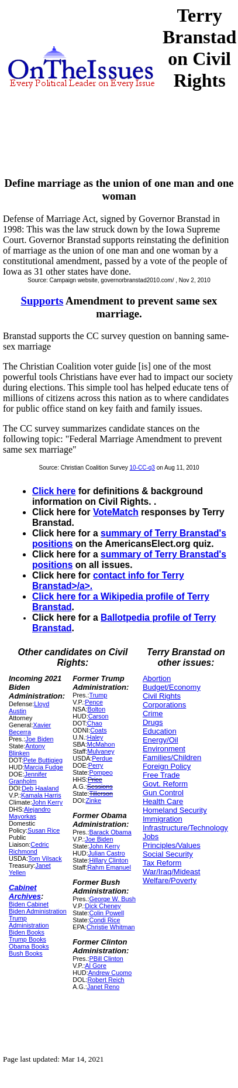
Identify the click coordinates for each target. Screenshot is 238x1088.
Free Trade (161, 775)
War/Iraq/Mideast (172, 871)
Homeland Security (175, 810)
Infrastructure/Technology (185, 827)
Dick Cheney (102, 905)
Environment (164, 748)
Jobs (150, 836)
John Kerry (47, 802)
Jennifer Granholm (28, 778)
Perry (96, 765)
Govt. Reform (165, 783)
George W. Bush (112, 898)
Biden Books (26, 932)
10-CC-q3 (142, 467)
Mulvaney (100, 751)
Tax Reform (162, 862)
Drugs (153, 722)
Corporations (164, 704)
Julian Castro (106, 853)
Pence (94, 702)
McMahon (101, 744)
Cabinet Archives (25, 892)
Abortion (157, 678)
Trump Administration (29, 922)
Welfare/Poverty (169, 880)
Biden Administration (38, 911)
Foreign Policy (167, 766)
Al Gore (95, 965)
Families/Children (172, 757)
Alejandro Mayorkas (30, 813)
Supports (42, 301)
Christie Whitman (110, 926)
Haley (95, 737)
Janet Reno (103, 986)
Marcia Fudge (43, 767)
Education (160, 731)
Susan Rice (43, 830)
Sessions (100, 786)
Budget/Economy (172, 687)
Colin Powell (106, 912)
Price (95, 779)
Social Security (168, 854)
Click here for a (66, 596)
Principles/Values (172, 845)
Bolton (96, 709)
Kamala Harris (41, 795)
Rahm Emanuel (109, 867)
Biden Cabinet (29, 904)
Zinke (93, 800)
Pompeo (100, 772)
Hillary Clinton (108, 860)
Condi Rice (104, 919)
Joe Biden (39, 739)
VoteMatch (116, 512)
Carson (98, 716)
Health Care (163, 801)
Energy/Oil (160, 739)
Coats (98, 730)
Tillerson (101, 793)
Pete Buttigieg (43, 760)
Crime (153, 713)
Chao (94, 723)
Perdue (102, 758)
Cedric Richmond (29, 848)
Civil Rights (162, 696)
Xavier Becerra (30, 728)
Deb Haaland (40, 788)
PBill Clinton (106, 958)
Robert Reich (105, 979)
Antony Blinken (27, 750)
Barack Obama (110, 832)
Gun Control (163, 792)
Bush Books (26, 953)
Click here (54, 491)
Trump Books (27, 939)
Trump (98, 695)
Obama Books (29, 946)
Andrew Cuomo (110, 972)
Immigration (162, 819)
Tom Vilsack (45, 858)
